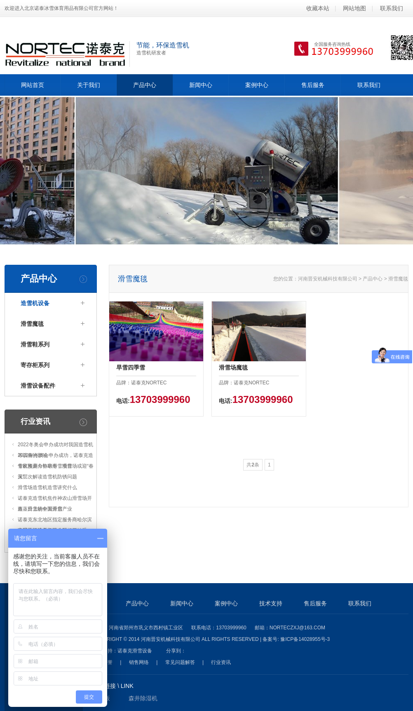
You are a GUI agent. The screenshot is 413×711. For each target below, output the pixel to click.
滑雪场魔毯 (233, 367)
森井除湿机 (143, 698)
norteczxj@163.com (297, 628)
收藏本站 (317, 8)
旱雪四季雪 (130, 367)
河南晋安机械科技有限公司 (327, 279)
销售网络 (139, 662)
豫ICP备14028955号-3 (305, 639)
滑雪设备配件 (38, 385)
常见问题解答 (180, 662)
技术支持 (270, 603)
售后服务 (312, 85)
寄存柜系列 (35, 365)
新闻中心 (200, 85)
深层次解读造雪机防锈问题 (47, 477)
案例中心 (256, 85)
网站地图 (354, 8)
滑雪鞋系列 (35, 344)
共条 (252, 465)
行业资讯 (35, 421)
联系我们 (391, 8)
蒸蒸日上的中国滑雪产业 (45, 509)
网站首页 (32, 85)
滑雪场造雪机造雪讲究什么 (47, 487)
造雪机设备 (35, 303)
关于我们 (88, 85)
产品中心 (144, 85)
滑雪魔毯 (32, 323)
